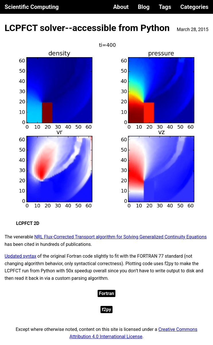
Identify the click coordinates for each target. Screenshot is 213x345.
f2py (106, 309)
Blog (144, 6)
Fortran (106, 293)
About (121, 6)
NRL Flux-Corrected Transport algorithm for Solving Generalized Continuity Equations (120, 237)
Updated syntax (20, 256)
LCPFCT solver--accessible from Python (87, 27)
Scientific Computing (32, 6)
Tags (165, 6)
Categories (194, 6)
